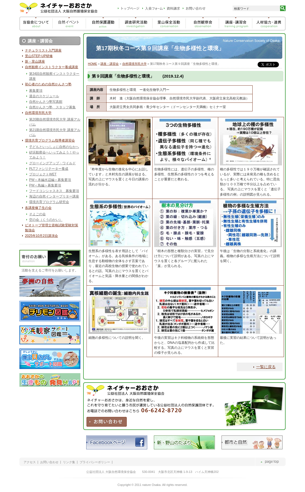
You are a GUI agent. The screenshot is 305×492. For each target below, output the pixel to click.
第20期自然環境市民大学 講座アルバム (54, 121)
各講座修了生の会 (38, 208)
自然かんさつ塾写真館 (45, 102)
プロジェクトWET (43, 174)
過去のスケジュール (44, 96)
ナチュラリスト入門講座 (43, 50)
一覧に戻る (266, 367)
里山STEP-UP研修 (39, 56)
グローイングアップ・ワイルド (52, 163)
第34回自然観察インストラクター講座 (54, 76)
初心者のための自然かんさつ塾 (48, 84)
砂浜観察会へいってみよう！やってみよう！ (54, 154)
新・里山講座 (35, 61)
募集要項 (35, 91)
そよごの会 (37, 214)
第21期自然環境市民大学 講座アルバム (54, 132)
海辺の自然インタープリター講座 (54, 196)
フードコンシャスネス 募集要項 (54, 191)
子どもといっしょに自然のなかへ (54, 147)
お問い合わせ (49, 462)
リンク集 (69, 462)
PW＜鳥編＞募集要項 (45, 185)
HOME (92, 63)
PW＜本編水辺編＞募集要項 (50, 180)
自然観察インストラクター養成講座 (51, 67)
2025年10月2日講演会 (41, 236)
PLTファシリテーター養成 (48, 169)
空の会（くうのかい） (45, 220)
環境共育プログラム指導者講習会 (50, 140)
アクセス (30, 462)
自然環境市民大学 (134, 63)
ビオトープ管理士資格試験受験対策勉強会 (51, 227)
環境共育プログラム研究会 (49, 202)
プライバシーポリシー (95, 462)
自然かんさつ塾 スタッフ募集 (52, 107)
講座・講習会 (109, 63)
